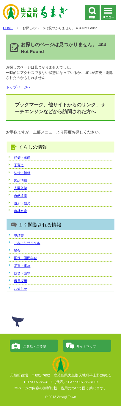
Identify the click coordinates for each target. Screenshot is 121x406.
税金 (17, 250)
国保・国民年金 (25, 258)
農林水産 (20, 211)
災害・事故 (22, 265)
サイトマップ (86, 346)
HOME (8, 28)
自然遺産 (20, 195)
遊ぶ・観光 (22, 203)
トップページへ (18, 87)
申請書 (19, 235)
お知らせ (20, 288)
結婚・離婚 (22, 173)
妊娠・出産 (22, 157)
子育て (19, 165)
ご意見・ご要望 (34, 346)
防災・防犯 (22, 273)
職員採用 (20, 281)
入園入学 (20, 188)
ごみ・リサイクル (27, 243)
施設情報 (20, 180)
